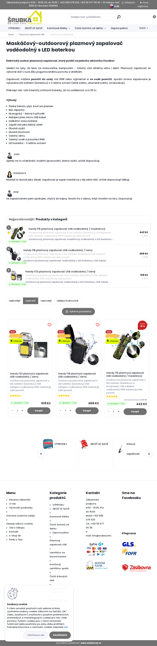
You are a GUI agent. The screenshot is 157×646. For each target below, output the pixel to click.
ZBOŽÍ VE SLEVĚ (33, 28)
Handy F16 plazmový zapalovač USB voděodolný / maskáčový (125, 374)
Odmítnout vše (35, 635)
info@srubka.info (101, 535)
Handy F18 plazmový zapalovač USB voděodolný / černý (77, 375)
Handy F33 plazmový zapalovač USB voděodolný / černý (29, 375)
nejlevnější (14, 300)
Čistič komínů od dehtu (89, 28)
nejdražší (30, 300)
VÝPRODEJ (14, 28)
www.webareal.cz (91, 642)
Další (142, 28)
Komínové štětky (57, 28)
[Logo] (25, 17)
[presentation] (41, 454)
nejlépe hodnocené (67, 300)
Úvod (10, 34)
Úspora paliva (119, 28)
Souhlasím (60, 635)
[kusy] (17, 410)
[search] (119, 18)
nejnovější (46, 300)
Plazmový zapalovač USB (31, 34)
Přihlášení (130, 2)
